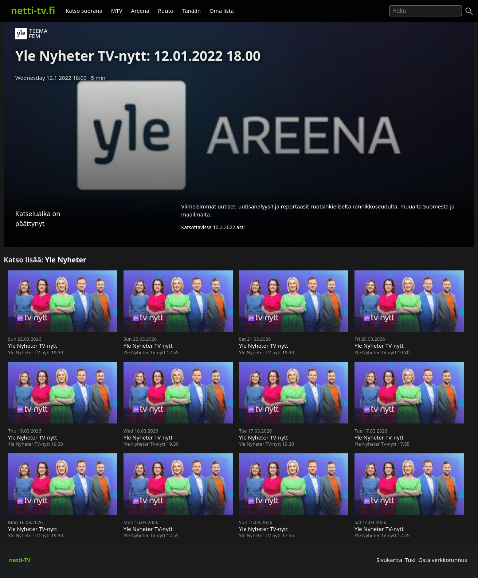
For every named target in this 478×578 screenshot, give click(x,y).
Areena (140, 10)
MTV (116, 10)
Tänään (191, 10)
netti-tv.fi (33, 10)
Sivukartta (389, 559)
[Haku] (469, 11)
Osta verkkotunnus (442, 559)
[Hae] (425, 10)
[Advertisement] (239, 140)
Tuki (410, 559)
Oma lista (221, 10)
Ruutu (166, 10)
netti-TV (20, 559)
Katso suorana (84, 10)
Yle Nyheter (65, 260)
